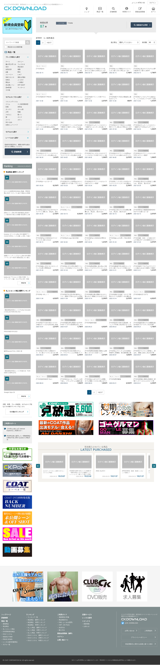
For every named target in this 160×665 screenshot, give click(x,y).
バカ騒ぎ (20, 82)
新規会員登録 (140, 12)
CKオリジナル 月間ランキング (38, 638)
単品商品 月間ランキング (36, 622)
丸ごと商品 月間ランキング (37, 630)
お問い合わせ (129, 631)
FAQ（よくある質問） (66, 622)
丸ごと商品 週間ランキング (37, 627)
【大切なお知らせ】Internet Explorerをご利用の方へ (16, 429)
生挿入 (8, 80)
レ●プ (19, 74)
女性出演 (8, 69)
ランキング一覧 (33, 617)
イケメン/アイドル (12, 101)
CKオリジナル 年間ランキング (38, 640)
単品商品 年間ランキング (36, 625)
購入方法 (62, 630)
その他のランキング (16, 412)
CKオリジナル (7, 634)
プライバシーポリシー (139, 637)
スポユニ (8, 114)
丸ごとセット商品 (9, 629)
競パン (20, 114)
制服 (19, 112)
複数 (19, 69)
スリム (8, 104)
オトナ (20, 117)
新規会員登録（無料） (65, 633)
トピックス (86, 621)
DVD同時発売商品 (9, 631)
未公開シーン (10, 85)
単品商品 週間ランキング (36, 620)
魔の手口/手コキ (11, 64)
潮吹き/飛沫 (21, 77)
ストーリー (9, 74)
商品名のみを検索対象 (15, 47)
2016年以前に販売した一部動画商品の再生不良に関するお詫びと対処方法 (18, 437)
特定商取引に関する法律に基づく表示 (139, 644)
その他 (8, 90)
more (23, 283)
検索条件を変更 (142, 25)
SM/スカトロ (10, 77)
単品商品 (6, 626)
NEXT (49, 42)
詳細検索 (17, 152)
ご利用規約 (148, 631)
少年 (7, 112)
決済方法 (62, 627)
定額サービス (87, 615)
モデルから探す (11, 132)
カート (153, 12)
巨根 (7, 107)
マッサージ (21, 87)
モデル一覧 (6, 644)
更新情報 (86, 624)
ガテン (20, 120)
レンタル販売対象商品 (10, 642)
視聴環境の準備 (64, 617)
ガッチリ (8, 109)
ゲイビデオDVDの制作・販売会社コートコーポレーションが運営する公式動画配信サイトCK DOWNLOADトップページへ (25, 8)
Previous (38, 466)
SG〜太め (9, 122)
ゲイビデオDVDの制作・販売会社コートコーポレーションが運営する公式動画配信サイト (33, 4)
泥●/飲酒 (8, 87)
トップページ (6, 615)
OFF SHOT (21, 85)
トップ (86, 12)
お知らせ (86, 626)
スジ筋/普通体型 (23, 104)
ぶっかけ (20, 80)
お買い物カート (63, 640)
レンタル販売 (87, 618)
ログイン (152, 3)
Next (154, 466)
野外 (19, 72)
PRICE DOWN (7, 639)
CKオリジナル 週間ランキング (38, 635)
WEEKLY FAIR (7, 637)
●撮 (7, 72)
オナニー (20, 61)
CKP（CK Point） (65, 625)
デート (8, 61)
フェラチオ (21, 64)
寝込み (8, 82)
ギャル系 (20, 109)
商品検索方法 (63, 620)
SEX (7, 67)
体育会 (20, 107)
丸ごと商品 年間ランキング (37, 633)
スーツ (8, 120)
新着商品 (6, 624)
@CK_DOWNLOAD (131, 623)
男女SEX (20, 67)
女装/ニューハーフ (12, 125)
